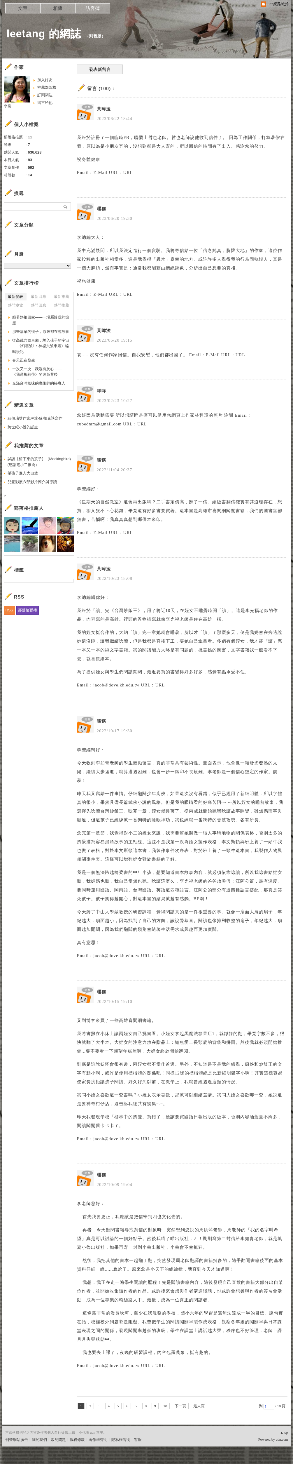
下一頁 (180, 1406)
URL (128, 172)
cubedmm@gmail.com (99, 424)
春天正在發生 (23, 360)
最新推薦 (61, 296)
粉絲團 (11, 1459)
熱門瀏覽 (15, 305)
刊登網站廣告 (16, 1439)
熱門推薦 (61, 305)
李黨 (7, 106)
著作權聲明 (98, 1439)
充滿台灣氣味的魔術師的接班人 (38, 383)
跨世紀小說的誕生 (23, 427)
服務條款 (77, 1439)
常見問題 (58, 1439)
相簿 (57, 8)
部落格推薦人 (29, 508)
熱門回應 (38, 305)
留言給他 (44, 102)
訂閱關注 (44, 95)
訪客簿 (93, 8)
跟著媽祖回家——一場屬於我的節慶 (40, 320)
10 (165, 1406)
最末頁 (199, 1406)
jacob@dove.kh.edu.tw (116, 685)
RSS (9, 610)
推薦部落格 (46, 87)
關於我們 (39, 1439)
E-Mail (100, 172)
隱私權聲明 (120, 1439)
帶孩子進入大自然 (23, 473)
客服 (138, 1439)
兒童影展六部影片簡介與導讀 (32, 482)
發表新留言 (100, 69)
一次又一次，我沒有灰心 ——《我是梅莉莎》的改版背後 (37, 372)
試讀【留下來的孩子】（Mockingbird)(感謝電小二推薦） (39, 462)
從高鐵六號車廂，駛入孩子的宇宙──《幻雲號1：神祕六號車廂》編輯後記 (40, 346)
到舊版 (95, 36)
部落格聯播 (27, 610)
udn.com (282, 1439)
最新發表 (15, 296)
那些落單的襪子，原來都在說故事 (40, 331)
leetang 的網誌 (44, 34)
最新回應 (38, 296)
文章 (22, 8)
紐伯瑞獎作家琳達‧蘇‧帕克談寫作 (35, 418)
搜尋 (66, 206)
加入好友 (44, 80)
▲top (284, 1432)
